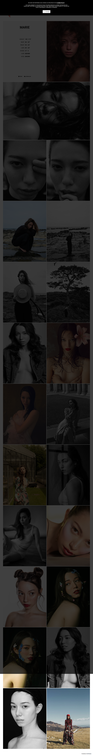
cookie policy (61, 2)
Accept (46, 11)
